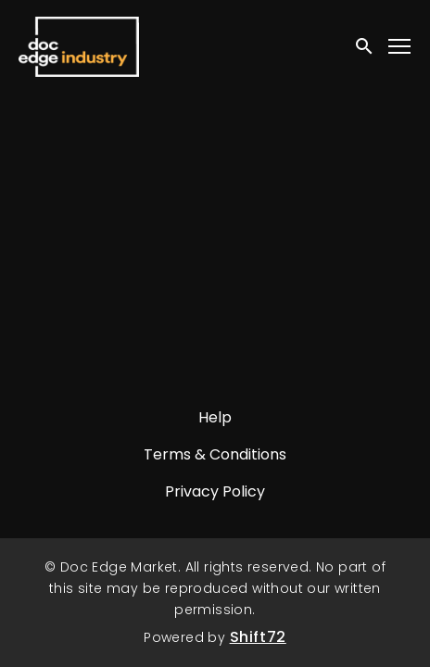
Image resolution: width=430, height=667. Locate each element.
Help (215, 417)
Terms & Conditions (215, 454)
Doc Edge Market (79, 46)
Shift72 (258, 637)
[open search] (365, 45)
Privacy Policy (215, 491)
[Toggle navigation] (400, 47)
